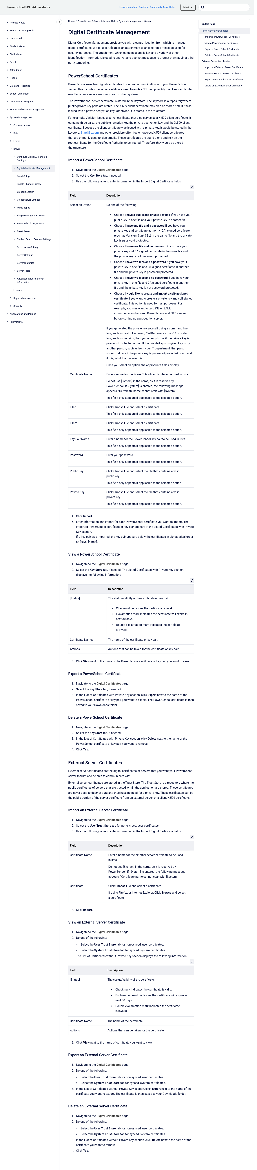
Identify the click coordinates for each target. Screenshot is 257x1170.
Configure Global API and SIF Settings (32, 158)
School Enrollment (19, 93)
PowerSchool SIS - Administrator (28, 7)
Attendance (16, 70)
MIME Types (23, 207)
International (16, 321)
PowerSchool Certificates (215, 30)
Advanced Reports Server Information (30, 280)
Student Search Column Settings (34, 239)
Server (16, 149)
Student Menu (17, 46)
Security (17, 306)
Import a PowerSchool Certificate (222, 36)
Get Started (16, 38)
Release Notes (17, 22)
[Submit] (203, 7)
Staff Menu (16, 54)
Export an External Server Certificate (224, 79)
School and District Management (27, 109)
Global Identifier (25, 192)
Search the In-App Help (22, 30)
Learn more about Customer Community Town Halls (146, 7)
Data (15, 133)
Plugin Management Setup (31, 215)
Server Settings (25, 255)
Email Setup (23, 176)
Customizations (21, 125)
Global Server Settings (29, 199)
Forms (16, 141)
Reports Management (24, 298)
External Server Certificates (216, 61)
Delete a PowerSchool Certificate (222, 55)
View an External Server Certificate (223, 73)
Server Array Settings (28, 247)
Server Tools (23, 270)
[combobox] (224, 7)
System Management (21, 117)
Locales (17, 290)
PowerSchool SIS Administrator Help (96, 21)
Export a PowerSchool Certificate (222, 49)
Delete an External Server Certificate (224, 85)
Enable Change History (29, 184)
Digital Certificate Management (33, 168)
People (13, 62)
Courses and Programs (22, 101)
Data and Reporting (20, 85)
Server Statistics (25, 263)
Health (13, 78)
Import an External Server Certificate (224, 67)
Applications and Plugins (23, 314)
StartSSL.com (90, 132)
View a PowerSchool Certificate (221, 43)
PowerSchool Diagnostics (30, 223)
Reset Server (23, 231)
